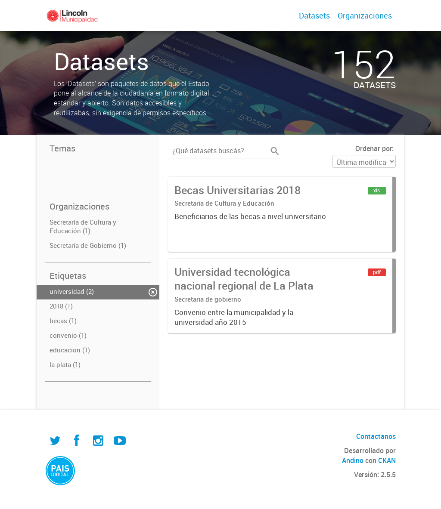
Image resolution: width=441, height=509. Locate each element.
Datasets (314, 15)
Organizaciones (365, 15)
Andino (352, 460)
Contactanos (376, 436)
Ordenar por (373, 148)
